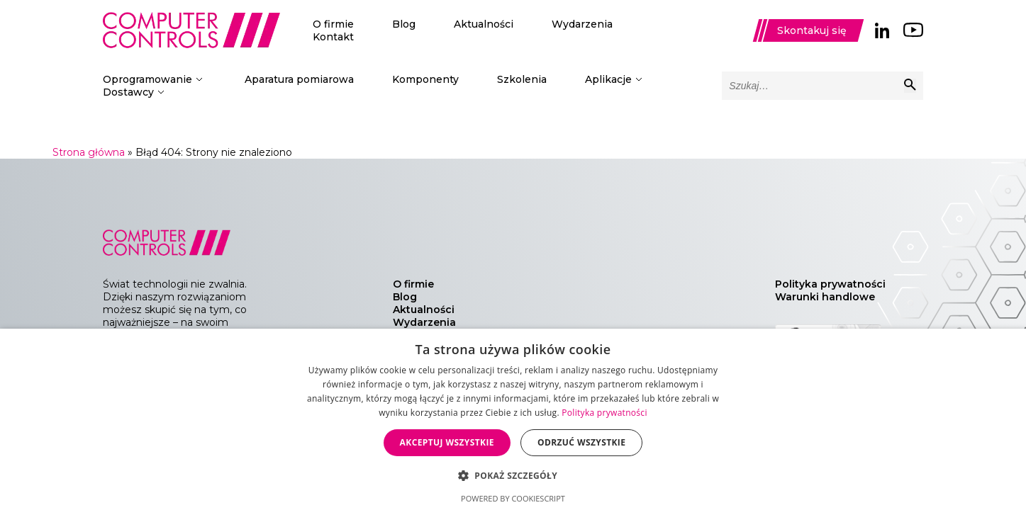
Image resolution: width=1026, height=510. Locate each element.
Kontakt (333, 36)
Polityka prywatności (830, 284)
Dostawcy (128, 92)
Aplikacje (608, 79)
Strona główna (88, 152)
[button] (513, 475)
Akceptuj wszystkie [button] (447, 442)
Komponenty (425, 79)
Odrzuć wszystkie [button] (581, 442)
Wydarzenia (582, 24)
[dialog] (513, 419)
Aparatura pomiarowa (299, 79)
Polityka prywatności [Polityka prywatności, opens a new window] (604, 413)
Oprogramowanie (147, 79)
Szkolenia (522, 79)
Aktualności (483, 24)
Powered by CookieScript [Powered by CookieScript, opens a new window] (513, 498)
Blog (404, 24)
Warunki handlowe (825, 296)
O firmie (333, 24)
